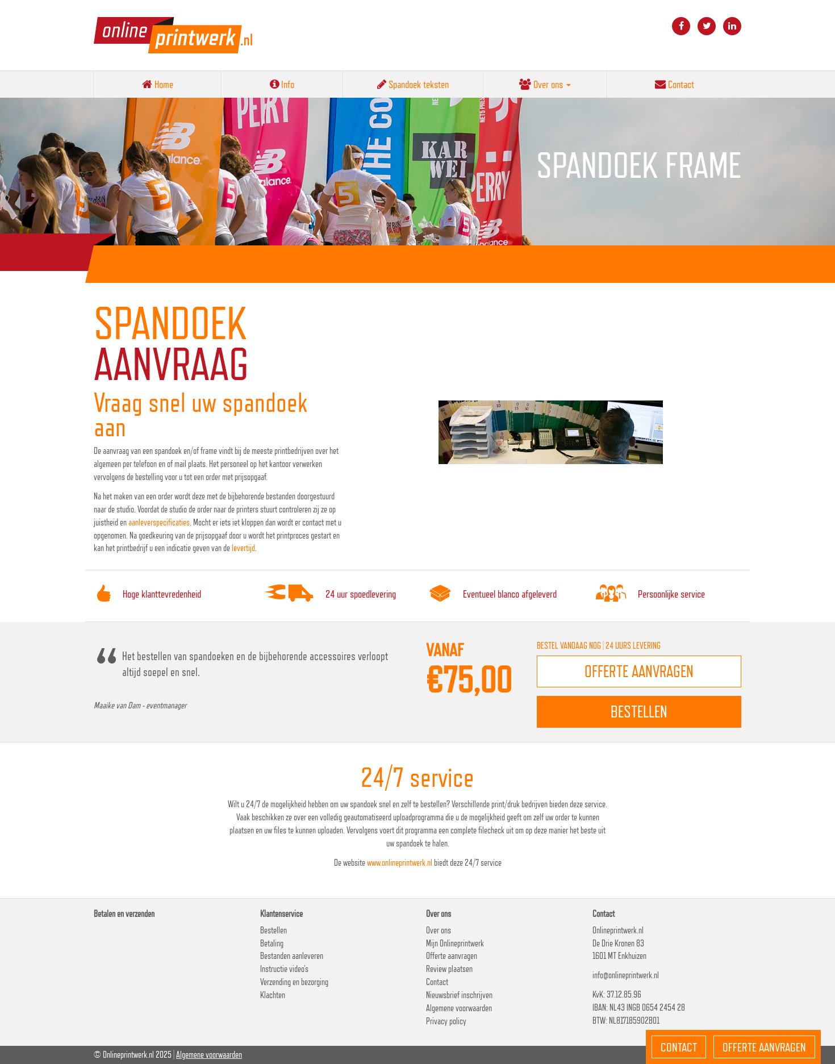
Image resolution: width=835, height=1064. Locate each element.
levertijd (243, 548)
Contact (674, 84)
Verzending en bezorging (294, 982)
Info (282, 84)
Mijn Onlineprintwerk (455, 943)
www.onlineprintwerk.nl (399, 862)
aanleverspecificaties (159, 522)
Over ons (545, 84)
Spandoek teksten (413, 84)
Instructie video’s (284, 968)
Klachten (272, 995)
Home (157, 84)
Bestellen (273, 930)
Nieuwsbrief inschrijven (459, 995)
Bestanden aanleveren (291, 955)
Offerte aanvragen (451, 955)
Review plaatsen (449, 968)
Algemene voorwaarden (459, 1008)
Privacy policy (446, 1021)
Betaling (271, 943)
